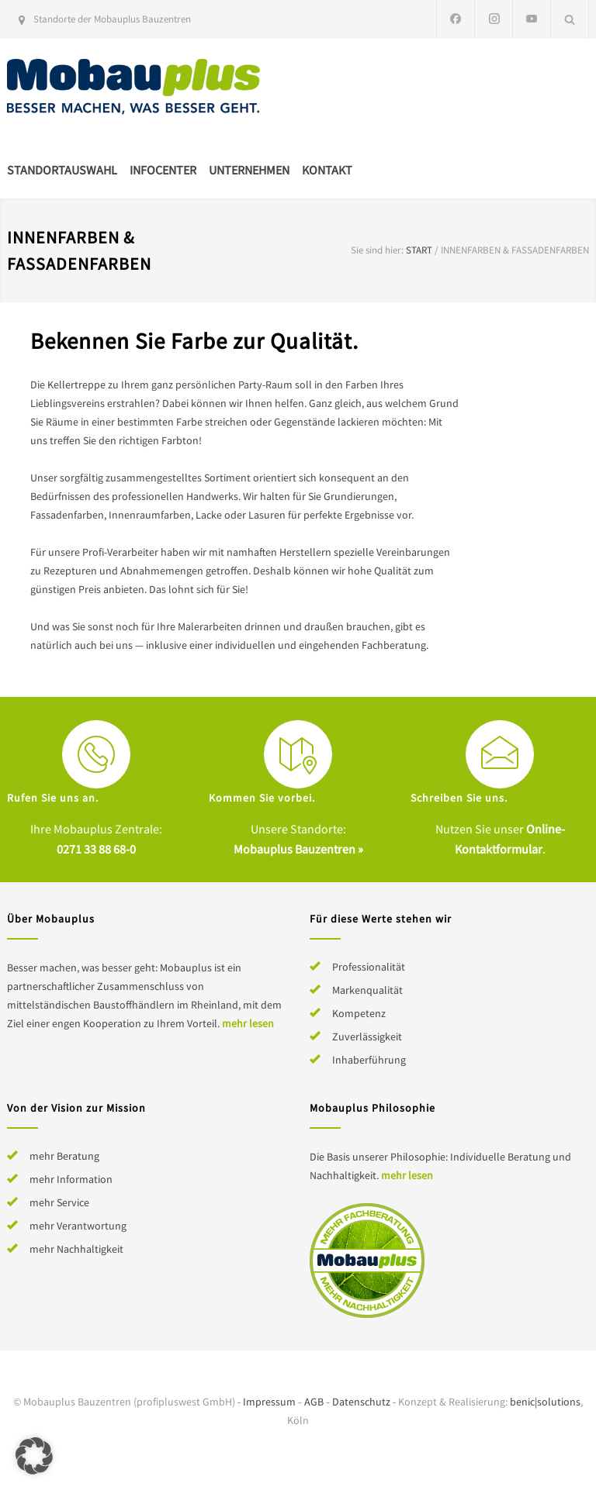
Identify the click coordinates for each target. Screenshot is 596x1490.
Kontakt (327, 170)
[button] (34, 1456)
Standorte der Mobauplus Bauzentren (112, 19)
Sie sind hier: (377, 250)
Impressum (269, 1402)
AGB (314, 1402)
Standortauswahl (62, 170)
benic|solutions (545, 1402)
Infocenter (163, 170)
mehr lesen (248, 1023)
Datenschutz (361, 1402)
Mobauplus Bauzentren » (298, 849)
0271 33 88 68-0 (96, 849)
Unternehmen (249, 170)
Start (419, 250)
